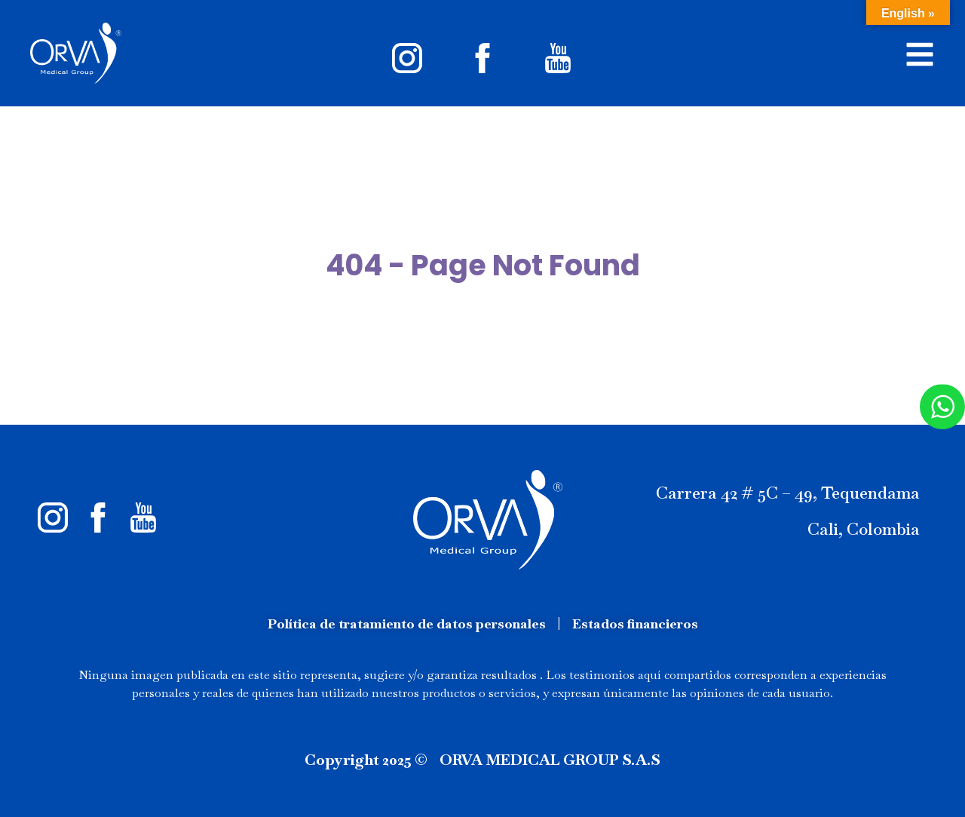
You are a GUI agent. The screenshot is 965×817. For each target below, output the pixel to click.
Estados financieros (635, 623)
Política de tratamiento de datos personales (407, 623)
